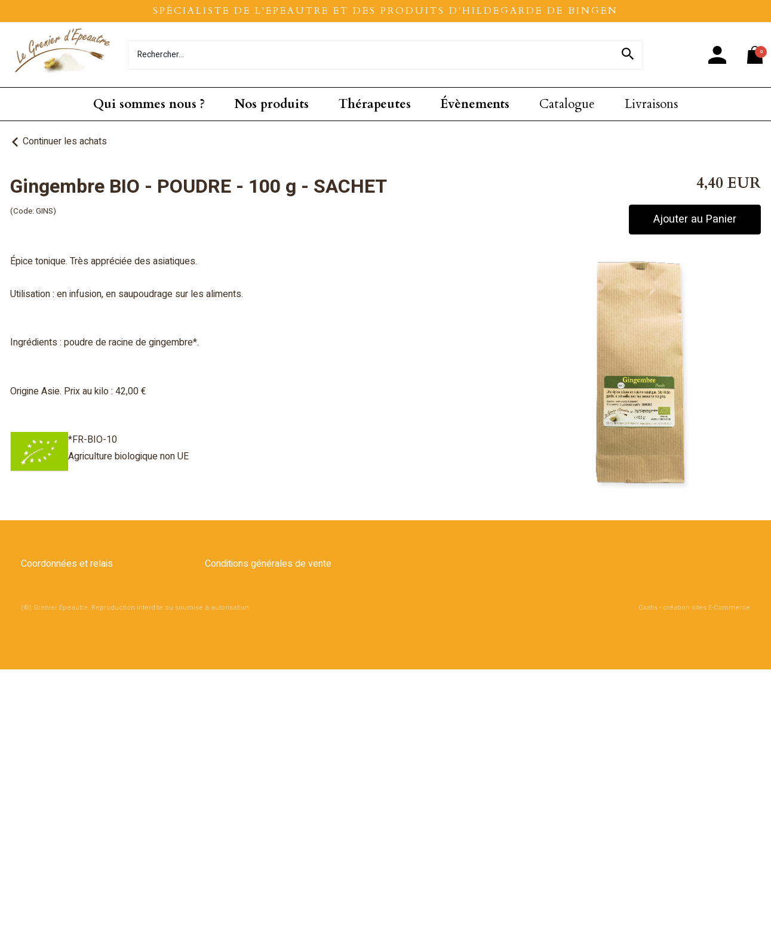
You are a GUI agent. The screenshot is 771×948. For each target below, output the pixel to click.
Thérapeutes (375, 104)
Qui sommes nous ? (149, 104)
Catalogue (567, 104)
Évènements (474, 104)
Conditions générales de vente (268, 564)
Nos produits (272, 104)
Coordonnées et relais (67, 564)
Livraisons (651, 104)
